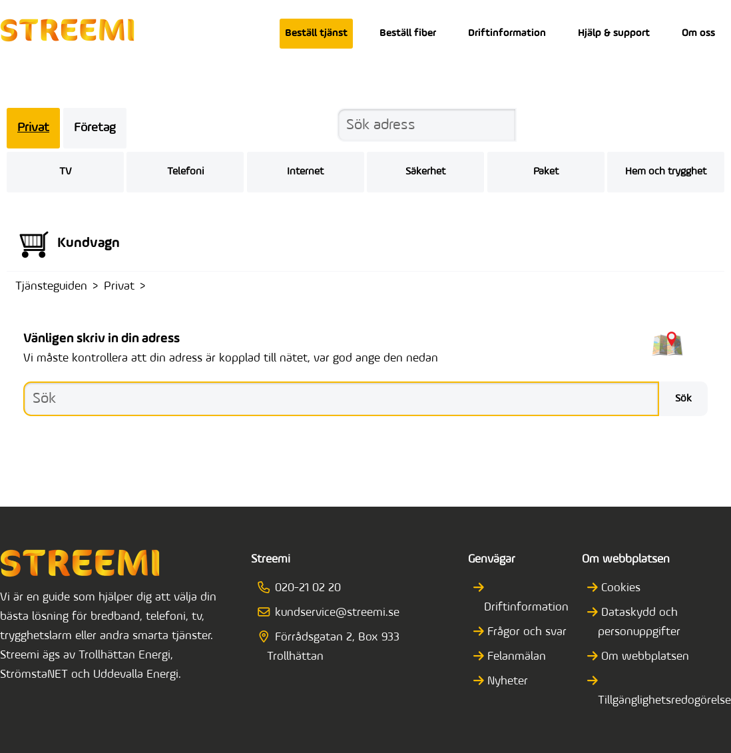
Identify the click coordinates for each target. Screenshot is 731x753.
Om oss (698, 33)
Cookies (619, 588)
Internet (305, 171)
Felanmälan (515, 656)
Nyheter (506, 681)
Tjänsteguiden (51, 286)
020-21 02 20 (303, 588)
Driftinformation (507, 33)
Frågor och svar (525, 632)
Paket (546, 171)
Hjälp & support (614, 33)
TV (65, 171)
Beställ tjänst (316, 33)
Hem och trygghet (665, 171)
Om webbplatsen (643, 656)
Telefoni (185, 171)
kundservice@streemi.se (333, 613)
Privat (33, 128)
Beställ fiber (407, 33)
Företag (95, 128)
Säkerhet (425, 171)
